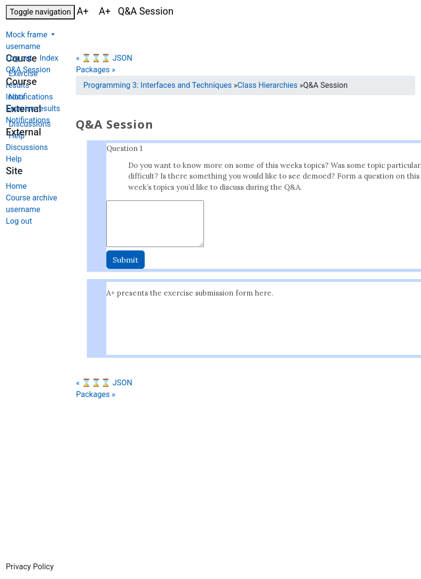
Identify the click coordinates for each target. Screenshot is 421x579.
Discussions (27, 147)
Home (16, 186)
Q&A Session (28, 69)
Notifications (28, 120)
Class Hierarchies (267, 85)
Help (14, 159)
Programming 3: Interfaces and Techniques (157, 85)
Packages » (95, 69)
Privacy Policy (30, 566)
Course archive (31, 197)
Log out (19, 58)
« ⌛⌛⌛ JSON (104, 58)
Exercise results (33, 108)
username (23, 46)
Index (15, 96)
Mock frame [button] (27, 34)
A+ (84, 11)
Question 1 (124, 148)
